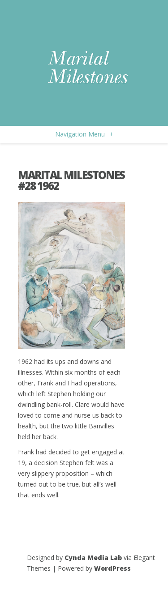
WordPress (112, 568)
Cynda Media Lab (93, 557)
